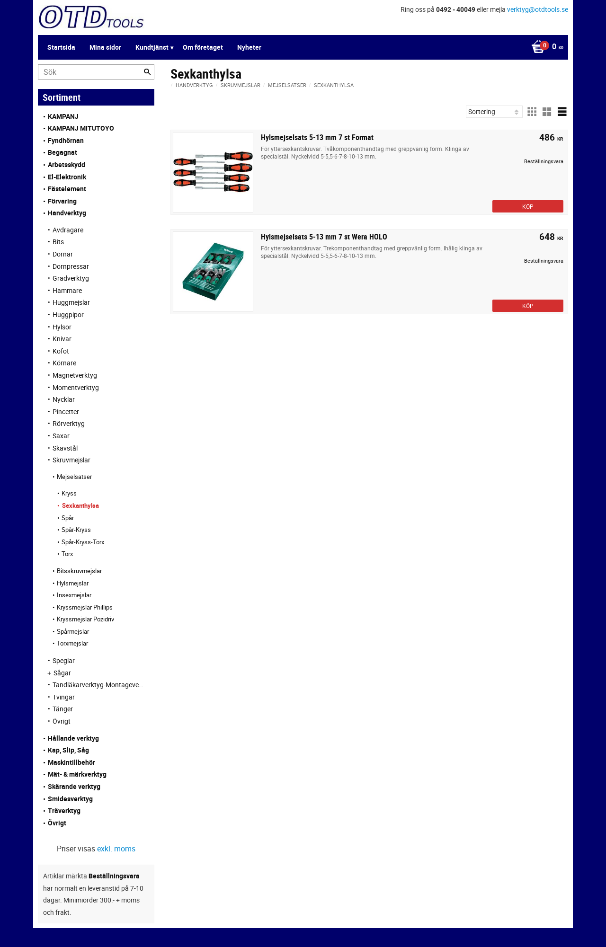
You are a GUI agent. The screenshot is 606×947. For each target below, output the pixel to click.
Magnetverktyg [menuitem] (75, 375)
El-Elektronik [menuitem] (67, 176)
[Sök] (147, 72)
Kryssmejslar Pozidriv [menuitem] (85, 619)
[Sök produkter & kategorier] (96, 72)
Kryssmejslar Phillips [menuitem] (85, 607)
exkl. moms (116, 848)
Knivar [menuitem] (62, 338)
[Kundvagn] (544, 47)
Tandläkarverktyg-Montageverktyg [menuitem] (99, 684)
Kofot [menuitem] (61, 350)
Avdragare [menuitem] (68, 229)
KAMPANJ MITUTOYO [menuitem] (81, 128)
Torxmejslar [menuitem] (72, 643)
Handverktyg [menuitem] (67, 212)
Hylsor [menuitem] (62, 326)
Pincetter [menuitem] (66, 411)
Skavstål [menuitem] (65, 447)
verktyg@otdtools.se (537, 9)
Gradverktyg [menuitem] (71, 278)
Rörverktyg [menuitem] (69, 423)
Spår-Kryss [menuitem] (76, 529)
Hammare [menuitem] (67, 290)
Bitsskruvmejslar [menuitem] (79, 570)
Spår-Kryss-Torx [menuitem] (83, 542)
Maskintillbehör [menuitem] (71, 762)
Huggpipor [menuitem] (68, 314)
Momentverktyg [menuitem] (76, 387)
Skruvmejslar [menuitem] (71, 459)
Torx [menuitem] (67, 553)
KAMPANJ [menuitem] (63, 116)
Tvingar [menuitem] (64, 696)
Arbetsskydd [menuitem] (66, 164)
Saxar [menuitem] (61, 435)
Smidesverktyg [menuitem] (70, 798)
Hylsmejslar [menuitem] (73, 583)
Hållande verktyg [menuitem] (73, 738)
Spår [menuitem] (68, 517)
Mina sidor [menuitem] (105, 47)
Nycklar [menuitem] (64, 399)
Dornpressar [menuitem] (71, 266)
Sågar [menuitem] (62, 672)
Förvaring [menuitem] (62, 200)
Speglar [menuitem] (64, 660)
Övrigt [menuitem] (62, 721)
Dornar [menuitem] (63, 253)
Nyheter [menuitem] (249, 47)
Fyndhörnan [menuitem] (66, 140)
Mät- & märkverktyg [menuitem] (77, 774)
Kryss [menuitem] (69, 493)
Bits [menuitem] (58, 241)
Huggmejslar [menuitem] (71, 302)
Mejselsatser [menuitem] (74, 476)
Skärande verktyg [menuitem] (74, 786)
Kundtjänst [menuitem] (152, 47)
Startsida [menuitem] (61, 47)
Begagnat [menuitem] (62, 152)
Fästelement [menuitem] (67, 188)
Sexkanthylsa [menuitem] (80, 505)
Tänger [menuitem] (63, 708)
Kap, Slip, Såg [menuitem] (68, 749)
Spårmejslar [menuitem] (73, 631)
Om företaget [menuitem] (203, 47)
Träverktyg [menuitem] (64, 810)
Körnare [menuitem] (64, 362)
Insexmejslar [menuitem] (74, 595)
